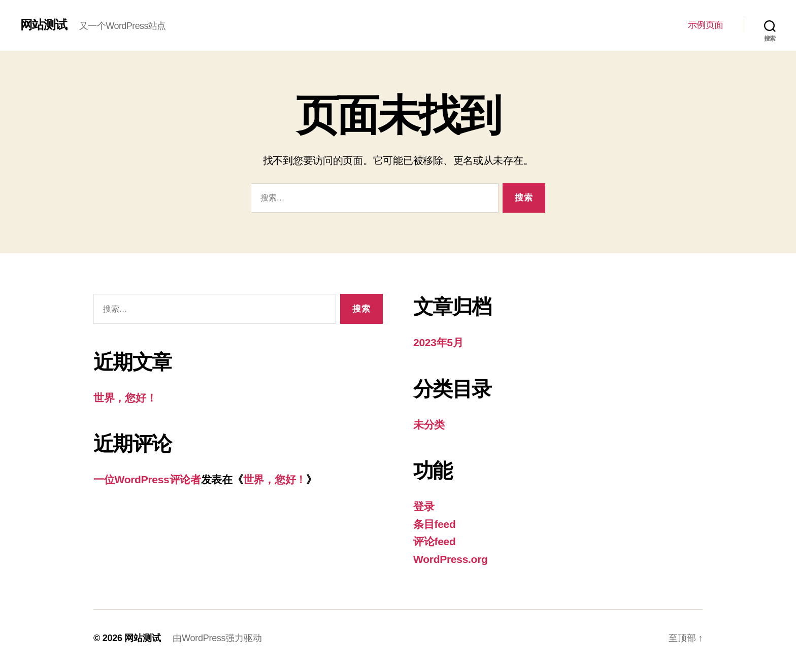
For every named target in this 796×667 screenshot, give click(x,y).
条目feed (434, 524)
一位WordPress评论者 (147, 479)
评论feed (434, 541)
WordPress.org (450, 559)
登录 (423, 506)
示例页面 (705, 25)
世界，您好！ (124, 398)
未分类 (429, 424)
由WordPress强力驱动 (217, 638)
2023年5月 (438, 342)
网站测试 (43, 25)
